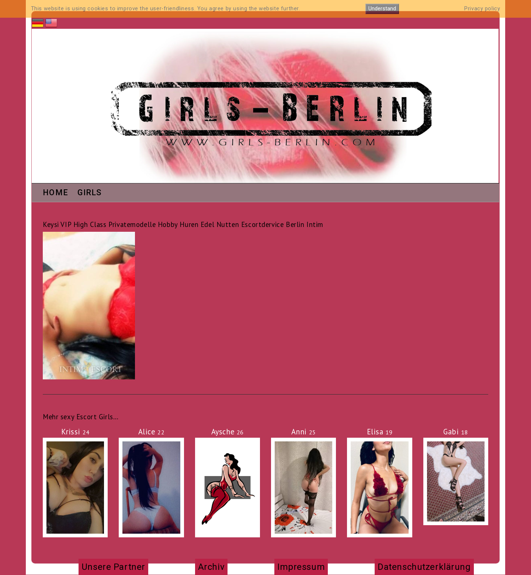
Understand (382, 9)
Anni (303, 432)
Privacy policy (482, 9)
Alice (151, 432)
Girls (89, 193)
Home (55, 193)
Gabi (455, 432)
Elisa (380, 432)
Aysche (227, 432)
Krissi (75, 432)
